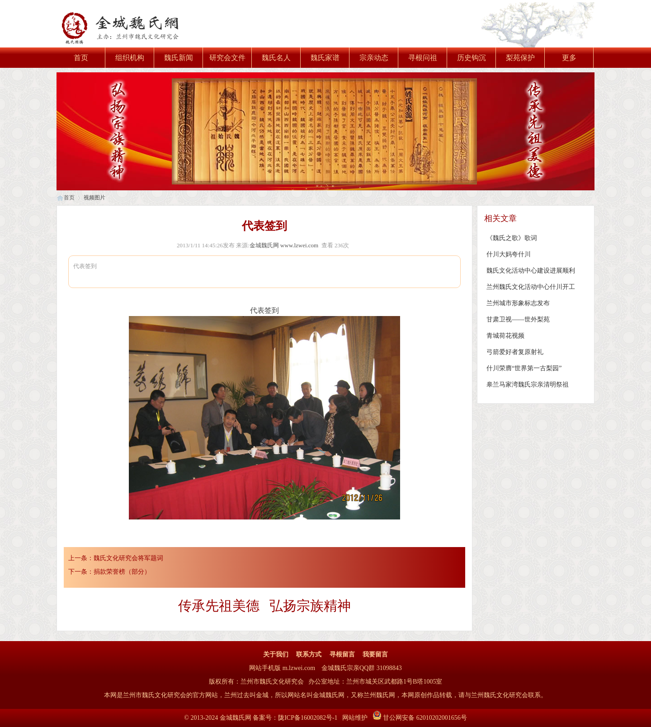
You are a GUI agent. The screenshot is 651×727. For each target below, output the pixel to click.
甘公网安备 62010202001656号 (420, 717)
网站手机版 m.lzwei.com (282, 668)
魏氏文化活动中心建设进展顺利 (530, 270)
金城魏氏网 (124, 27)
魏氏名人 (276, 57)
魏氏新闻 (178, 57)
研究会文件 (227, 57)
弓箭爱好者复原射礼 (514, 352)
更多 (569, 57)
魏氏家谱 (325, 57)
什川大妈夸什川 (508, 254)
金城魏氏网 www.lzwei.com (284, 245)
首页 (81, 57)
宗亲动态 (373, 57)
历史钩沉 (471, 57)
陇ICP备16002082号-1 (307, 717)
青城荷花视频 (505, 335)
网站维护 (355, 717)
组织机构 (129, 57)
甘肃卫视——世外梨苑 (518, 319)
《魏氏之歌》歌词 (511, 238)
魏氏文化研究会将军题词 (128, 558)
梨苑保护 (520, 57)
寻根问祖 (422, 57)
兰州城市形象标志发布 (518, 303)
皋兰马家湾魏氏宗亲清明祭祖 (527, 384)
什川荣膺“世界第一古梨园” (523, 368)
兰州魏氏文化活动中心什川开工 (530, 286)
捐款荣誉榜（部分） (122, 571)
